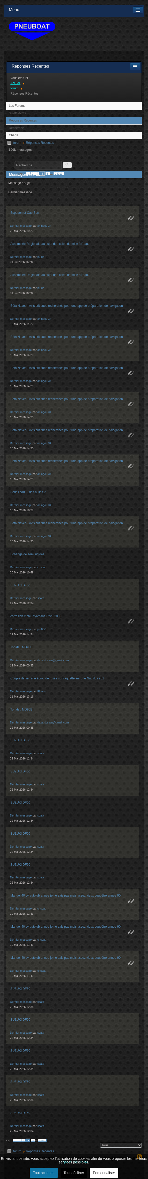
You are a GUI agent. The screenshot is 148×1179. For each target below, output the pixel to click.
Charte (13, 135)
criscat (41, 567)
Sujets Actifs (17, 113)
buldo (40, 256)
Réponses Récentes (23, 120)
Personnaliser (104, 1173)
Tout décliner (74, 1173)
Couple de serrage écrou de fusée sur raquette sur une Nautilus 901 (57, 678)
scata (40, 598)
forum (17, 143)
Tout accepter (44, 1173)
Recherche (16, 128)
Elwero (41, 691)
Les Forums (17, 106)
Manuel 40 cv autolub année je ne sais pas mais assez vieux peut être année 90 (65, 895)
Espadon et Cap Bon (24, 213)
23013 (59, 173)
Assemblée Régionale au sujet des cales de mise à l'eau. (49, 244)
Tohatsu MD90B (21, 647)
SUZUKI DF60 (20, 585)
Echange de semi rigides (27, 554)
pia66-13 (42, 629)
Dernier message (21, 225)
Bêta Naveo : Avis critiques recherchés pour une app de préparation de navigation (66, 306)
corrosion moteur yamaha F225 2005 (35, 616)
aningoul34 (44, 225)
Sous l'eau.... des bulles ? (28, 492)
